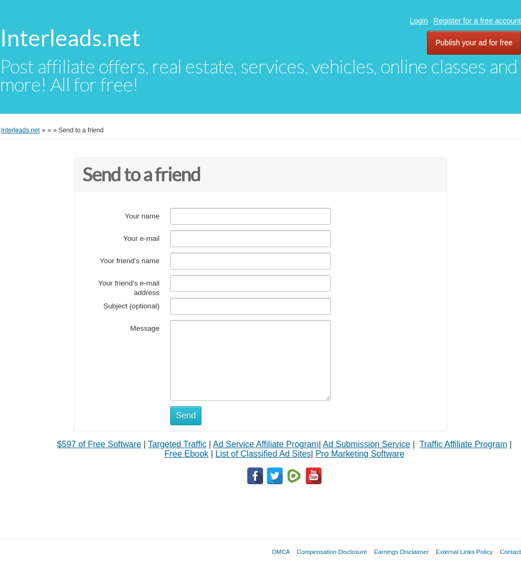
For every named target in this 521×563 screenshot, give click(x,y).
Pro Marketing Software (359, 453)
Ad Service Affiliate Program (266, 444)
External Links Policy (464, 551)
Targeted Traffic (177, 444)
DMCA (281, 551)
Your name (142, 216)
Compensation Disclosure (332, 551)
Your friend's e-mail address (128, 288)
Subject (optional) (131, 306)
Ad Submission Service (366, 444)
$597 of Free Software (99, 444)
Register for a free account (477, 20)
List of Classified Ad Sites (263, 453)
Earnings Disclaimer (401, 551)
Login (419, 20)
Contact (510, 551)
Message (144, 328)
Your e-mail (141, 238)
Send (186, 415)
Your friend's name (129, 261)
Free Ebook (186, 453)
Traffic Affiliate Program (463, 444)
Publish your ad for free (473, 42)
